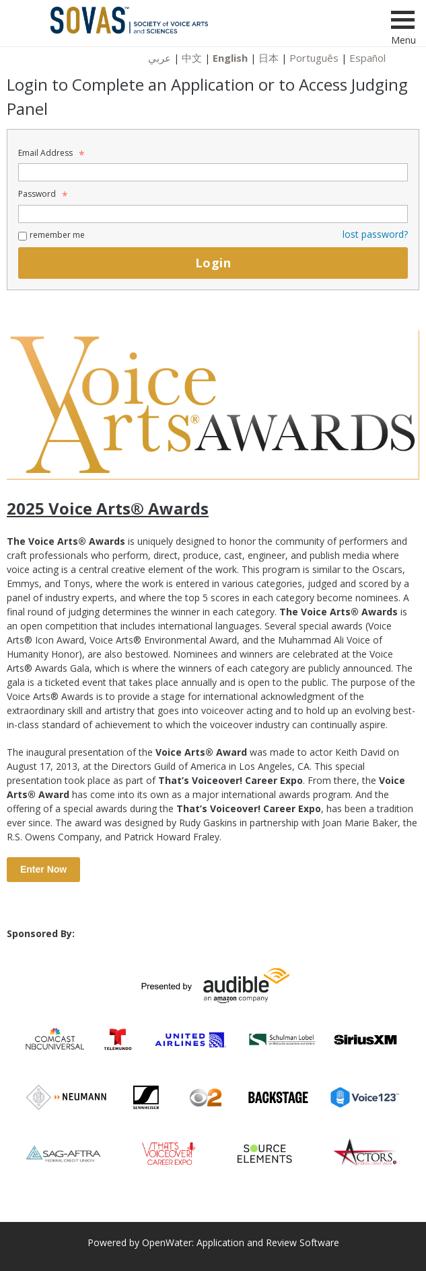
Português (314, 57)
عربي (159, 57)
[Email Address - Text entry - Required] (213, 172)
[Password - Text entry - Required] (213, 214)
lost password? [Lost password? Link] (375, 234)
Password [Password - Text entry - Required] (41, 194)
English (230, 57)
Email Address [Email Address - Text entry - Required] (49, 153)
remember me (57, 234)
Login (213, 263)
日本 (268, 57)
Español (367, 57)
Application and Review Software (268, 1242)
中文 (192, 57)
